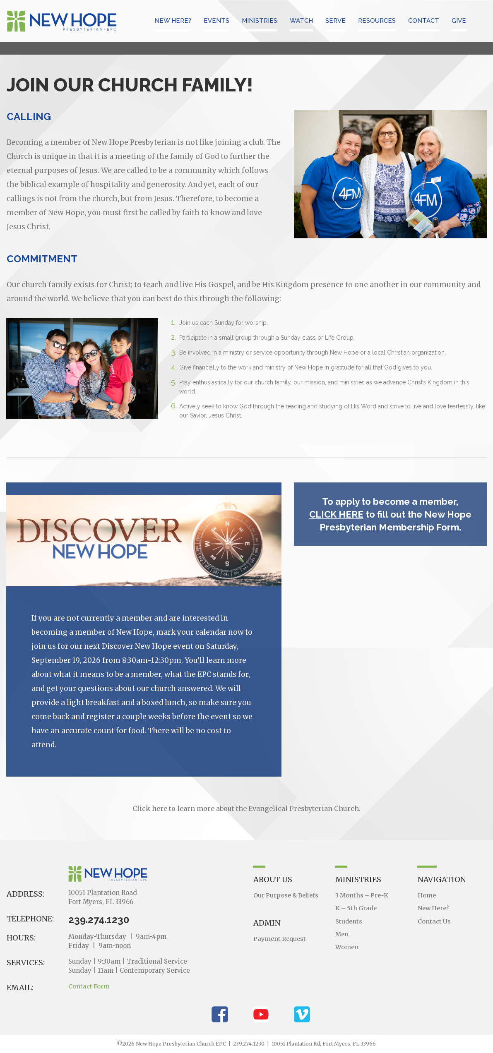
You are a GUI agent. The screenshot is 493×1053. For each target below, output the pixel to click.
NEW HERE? (172, 20)
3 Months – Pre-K (362, 895)
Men (342, 932)
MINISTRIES (259, 20)
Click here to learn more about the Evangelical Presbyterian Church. (246, 808)
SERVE (335, 20)
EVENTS (216, 20)
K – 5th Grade (357, 907)
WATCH (301, 20)
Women (347, 945)
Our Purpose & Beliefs (287, 895)
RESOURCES (377, 20)
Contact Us (434, 920)
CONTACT (423, 20)
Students (349, 920)
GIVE (459, 20)
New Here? (434, 907)
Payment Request (280, 938)
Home (427, 895)
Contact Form (89, 986)
